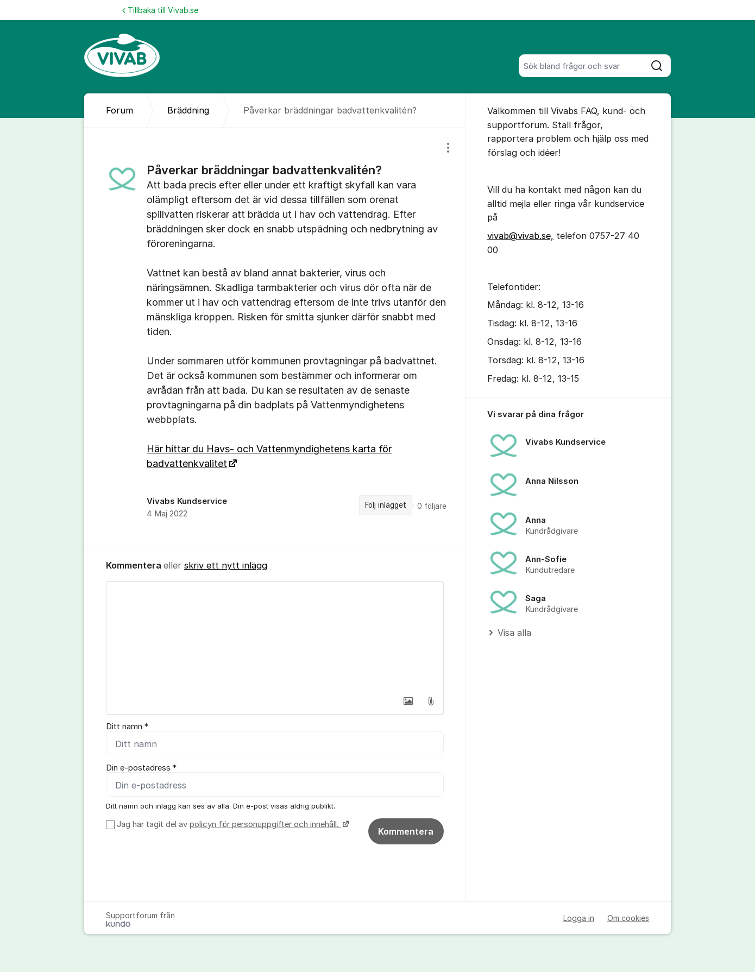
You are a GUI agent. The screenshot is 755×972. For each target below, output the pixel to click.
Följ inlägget (385, 505)
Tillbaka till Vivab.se (160, 10)
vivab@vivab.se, (520, 235)
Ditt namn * (127, 726)
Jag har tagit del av (232, 824)
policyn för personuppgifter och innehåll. (265, 824)
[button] (408, 701)
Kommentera (405, 831)
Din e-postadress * (141, 768)
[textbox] (274, 636)
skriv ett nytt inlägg (225, 565)
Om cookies (628, 918)
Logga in (578, 918)
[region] (274, 336)
